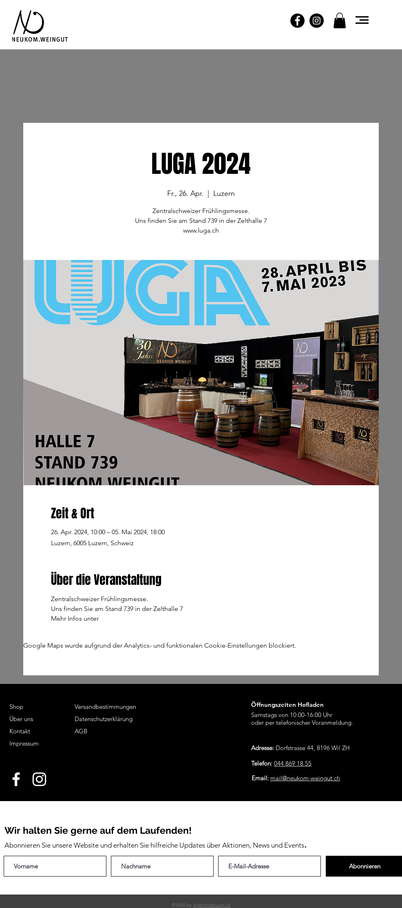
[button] (339, 20)
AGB (81, 731)
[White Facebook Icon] (16, 779)
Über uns (21, 719)
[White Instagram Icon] (39, 779)
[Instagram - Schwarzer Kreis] (316, 20)
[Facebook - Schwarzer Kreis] (297, 20)
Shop (16, 706)
